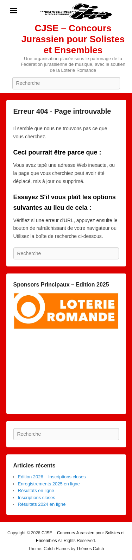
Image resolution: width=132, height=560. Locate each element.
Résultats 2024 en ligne (42, 504)
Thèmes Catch (90, 548)
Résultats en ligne (36, 490)
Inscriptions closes (36, 497)
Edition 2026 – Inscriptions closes (52, 476)
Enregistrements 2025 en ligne (49, 483)
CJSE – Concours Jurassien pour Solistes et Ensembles (73, 39)
